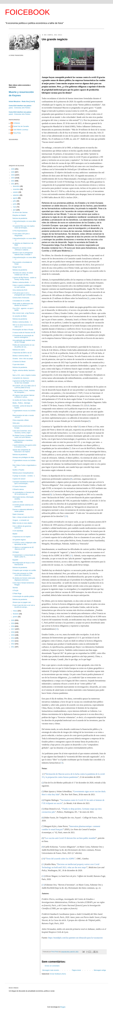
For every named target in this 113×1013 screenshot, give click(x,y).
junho (15, 204)
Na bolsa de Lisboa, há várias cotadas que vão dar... (23, 273)
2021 (13, 184)
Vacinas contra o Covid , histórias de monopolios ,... (24, 391)
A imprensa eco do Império (22, 537)
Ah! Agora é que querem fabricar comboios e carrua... (23, 396)
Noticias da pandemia (20, 270)
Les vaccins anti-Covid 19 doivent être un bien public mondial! (70, 838)
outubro (15, 192)
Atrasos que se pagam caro (22, 602)
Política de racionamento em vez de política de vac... (23, 346)
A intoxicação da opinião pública (23, 596)
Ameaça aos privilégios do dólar (23, 457)
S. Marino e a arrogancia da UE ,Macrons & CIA (23, 548)
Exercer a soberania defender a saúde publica (23, 510)
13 (62, 763)
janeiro (15, 617)
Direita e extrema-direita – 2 (22, 356)
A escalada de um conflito (21, 301)
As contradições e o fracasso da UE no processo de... (23, 493)
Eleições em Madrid (19, 215)
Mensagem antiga (100, 970)
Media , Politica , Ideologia (21, 403)
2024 (13, 175)
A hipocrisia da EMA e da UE (22, 353)
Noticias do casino (19, 350)
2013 (13, 641)
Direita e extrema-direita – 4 (22, 282)
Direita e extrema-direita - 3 (22, 322)
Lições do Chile (18, 502)
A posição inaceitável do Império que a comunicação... (23, 482)
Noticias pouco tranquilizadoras (23, 473)
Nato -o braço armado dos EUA (23, 517)
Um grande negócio (19, 540)
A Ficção (15, 590)
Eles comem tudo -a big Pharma (23, 313)
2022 (13, 181)
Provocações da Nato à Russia (23, 330)
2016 (13, 632)
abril (14, 210)
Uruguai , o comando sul (21, 520)
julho (15, 201)
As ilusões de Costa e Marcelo (23, 400)
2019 (13, 623)
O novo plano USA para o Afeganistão (21, 234)
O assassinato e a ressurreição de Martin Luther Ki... (24, 556)
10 (66, 516)
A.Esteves (16, 123)
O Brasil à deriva (18, 489)
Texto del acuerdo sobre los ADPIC (60, 859)
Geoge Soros (17, 267)
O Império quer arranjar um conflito (24, 570)
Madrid (15, 534)
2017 (13, 629)
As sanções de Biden (20, 316)
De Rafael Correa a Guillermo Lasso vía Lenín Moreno (22, 436)
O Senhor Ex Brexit (19, 361)
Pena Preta (17, 133)
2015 (13, 635)
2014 (13, 638)
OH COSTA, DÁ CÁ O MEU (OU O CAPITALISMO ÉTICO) (24, 386)
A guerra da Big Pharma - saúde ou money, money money (24, 278)
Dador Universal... (19, 514)
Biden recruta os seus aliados (22, 523)
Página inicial (76, 970)
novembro (16, 189)
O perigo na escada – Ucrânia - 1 (24, 476)
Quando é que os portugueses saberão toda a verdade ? (23, 253)
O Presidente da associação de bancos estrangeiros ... (23, 336)
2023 (13, 178)
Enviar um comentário (52, 966)
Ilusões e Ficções (18, 470)
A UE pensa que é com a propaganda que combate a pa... (24, 294)
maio (15, 207)
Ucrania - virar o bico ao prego (23, 358)
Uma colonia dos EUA (20, 290)
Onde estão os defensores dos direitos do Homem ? (23, 304)
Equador (15, 560)
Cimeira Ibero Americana (21, 298)
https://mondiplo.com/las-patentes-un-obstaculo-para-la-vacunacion (75, 938)
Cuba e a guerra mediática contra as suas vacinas (24, 286)
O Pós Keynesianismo (20, 231)
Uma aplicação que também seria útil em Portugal (24, 341)
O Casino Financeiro (19, 486)
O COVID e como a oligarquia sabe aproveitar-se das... (24, 543)
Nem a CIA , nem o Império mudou (24, 375)
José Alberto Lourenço (20, 130)
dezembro (16, 186)
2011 (13, 647)
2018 (13, 626)
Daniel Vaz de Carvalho (21, 126)
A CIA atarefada (18, 531)
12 (57, 629)
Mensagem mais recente (50, 970)
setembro (16, 195)
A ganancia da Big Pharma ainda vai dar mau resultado (24, 382)
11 (71, 555)
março (15, 611)
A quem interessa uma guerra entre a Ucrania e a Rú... (24, 446)
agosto (15, 198)
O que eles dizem (18, 364)
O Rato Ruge (17, 593)
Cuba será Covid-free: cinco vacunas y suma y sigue (22, 431)
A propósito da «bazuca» (21, 378)
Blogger (62, 1007)
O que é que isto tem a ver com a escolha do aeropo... (24, 606)
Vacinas (15, 588)
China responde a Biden (21, 420)
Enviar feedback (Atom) (58, 974)
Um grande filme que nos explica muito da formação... (24, 227)
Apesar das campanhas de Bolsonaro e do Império (22, 450)
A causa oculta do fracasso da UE (24, 332)
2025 (13, 172)
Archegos (16, 552)
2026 (13, 169)
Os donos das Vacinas (20, 212)
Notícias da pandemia (20, 218)
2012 (13, 644)
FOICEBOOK (27, 12)
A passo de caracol (19, 479)
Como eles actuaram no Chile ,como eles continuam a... (22, 574)
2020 (13, 620)
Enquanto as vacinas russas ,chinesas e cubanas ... (22, 249)
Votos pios (16, 423)
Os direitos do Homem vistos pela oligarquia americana (24, 579)
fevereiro (16, 614)
